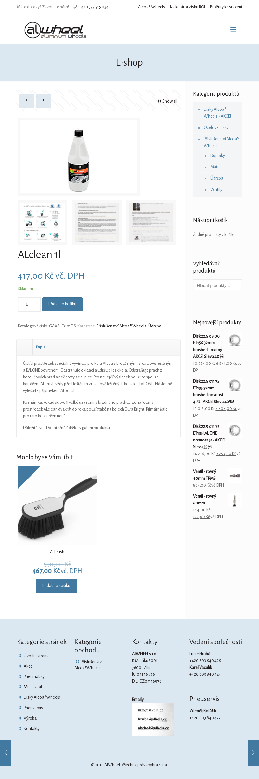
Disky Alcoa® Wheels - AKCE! (217, 113)
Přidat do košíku (62, 304)
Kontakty (32, 728)
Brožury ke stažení (226, 7)
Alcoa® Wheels (151, 7)
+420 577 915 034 (94, 7)
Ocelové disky (216, 127)
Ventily (216, 189)
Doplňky (217, 155)
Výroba (30, 718)
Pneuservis (33, 708)
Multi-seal (33, 687)
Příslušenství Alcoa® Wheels (121, 326)
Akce (28, 666)
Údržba (154, 326)
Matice (216, 167)
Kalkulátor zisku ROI (187, 7)
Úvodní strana (36, 656)
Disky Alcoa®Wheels (42, 697)
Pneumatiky (34, 676)
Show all (167, 101)
